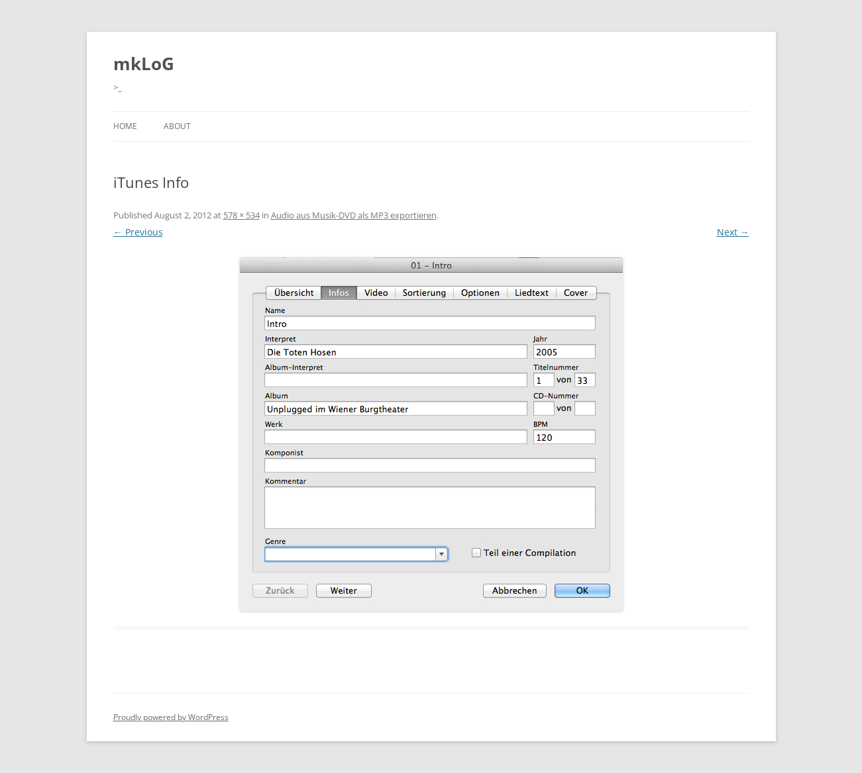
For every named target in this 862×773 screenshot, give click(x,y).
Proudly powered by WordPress (171, 717)
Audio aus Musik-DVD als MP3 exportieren (354, 215)
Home (125, 126)
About (177, 126)
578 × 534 (241, 215)
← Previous (138, 232)
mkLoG (143, 63)
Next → (733, 232)
